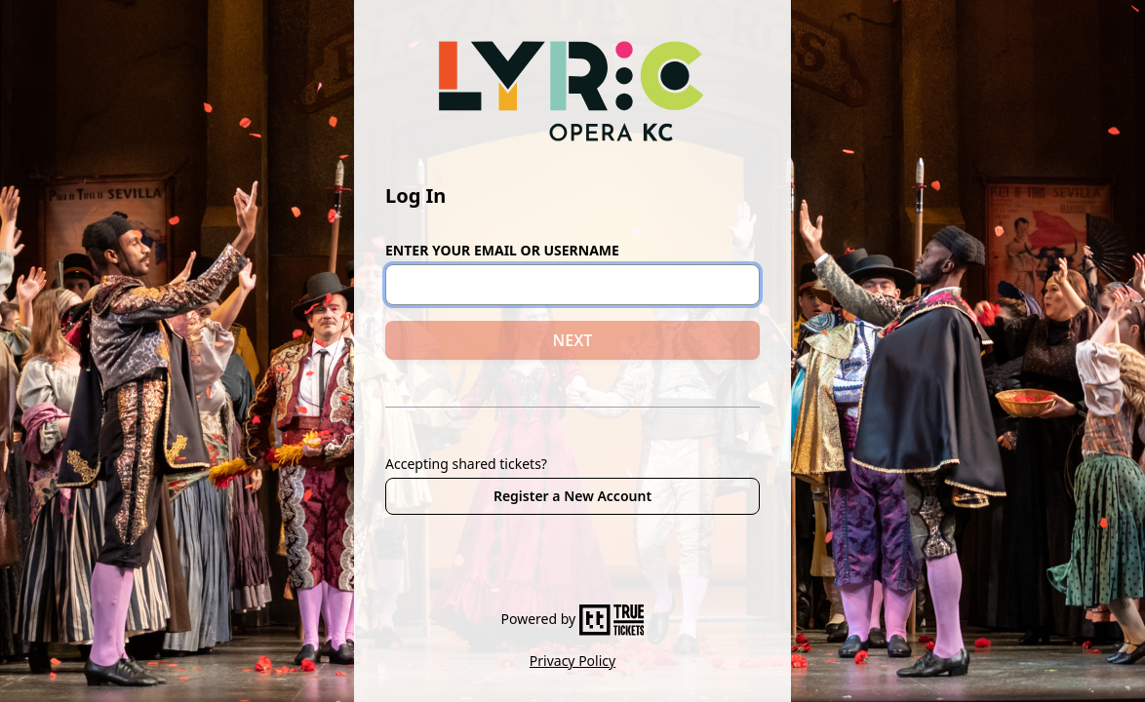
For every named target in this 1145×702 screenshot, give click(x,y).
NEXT (573, 340)
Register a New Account (572, 496)
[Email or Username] (572, 284)
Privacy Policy (572, 660)
